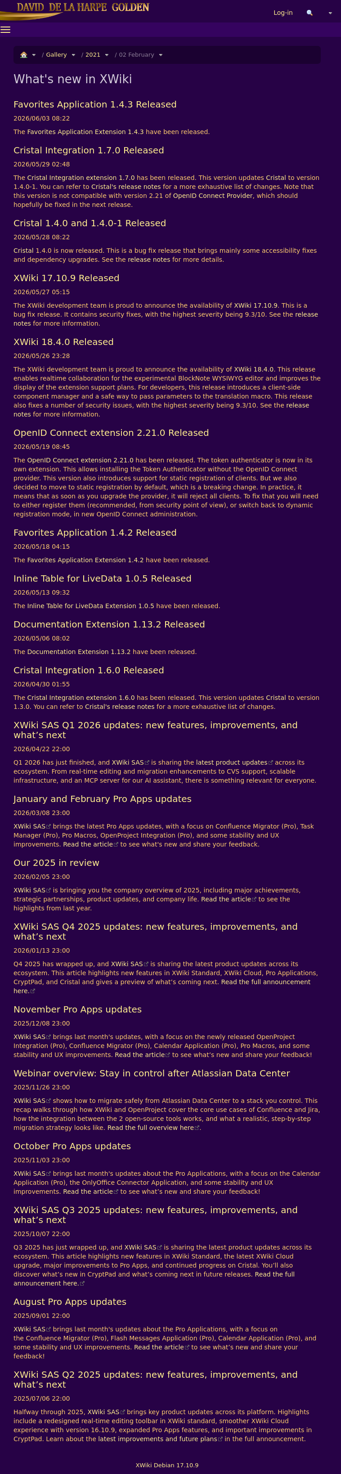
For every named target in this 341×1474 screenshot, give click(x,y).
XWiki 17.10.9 (256, 305)
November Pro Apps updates (77, 1009)
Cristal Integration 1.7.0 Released (88, 150)
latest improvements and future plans (157, 1439)
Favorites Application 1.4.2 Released (95, 532)
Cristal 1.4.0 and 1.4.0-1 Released (89, 223)
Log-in (283, 12)
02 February (136, 54)
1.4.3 (136, 131)
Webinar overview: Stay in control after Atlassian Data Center (151, 1073)
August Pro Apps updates (69, 1301)
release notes (149, 259)
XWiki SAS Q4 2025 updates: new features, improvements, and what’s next (155, 931)
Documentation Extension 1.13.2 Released (109, 624)
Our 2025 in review (56, 862)
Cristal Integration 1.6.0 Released (88, 670)
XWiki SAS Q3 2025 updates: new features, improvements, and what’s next (155, 1215)
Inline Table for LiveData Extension (81, 605)
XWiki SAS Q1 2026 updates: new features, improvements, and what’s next (155, 730)
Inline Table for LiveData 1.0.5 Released (102, 578)
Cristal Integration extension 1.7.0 (81, 177)
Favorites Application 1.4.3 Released (95, 104)
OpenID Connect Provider (213, 195)
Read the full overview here (151, 1127)
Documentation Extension (68, 651)
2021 (92, 54)
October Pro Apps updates (72, 1146)
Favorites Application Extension (76, 131)
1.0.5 (146, 605)
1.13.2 (121, 651)
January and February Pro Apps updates (102, 798)
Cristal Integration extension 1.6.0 (81, 697)
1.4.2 (136, 560)
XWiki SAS (128, 762)
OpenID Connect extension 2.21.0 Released (111, 432)
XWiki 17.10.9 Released (66, 278)
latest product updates (232, 762)
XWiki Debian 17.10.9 (166, 1465)
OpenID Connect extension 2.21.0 (80, 460)
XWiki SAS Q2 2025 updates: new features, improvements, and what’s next (155, 1379)
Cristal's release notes (126, 186)
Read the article (88, 844)
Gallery (56, 54)
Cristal (276, 177)
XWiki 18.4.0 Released (63, 341)
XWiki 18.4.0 (254, 369)
